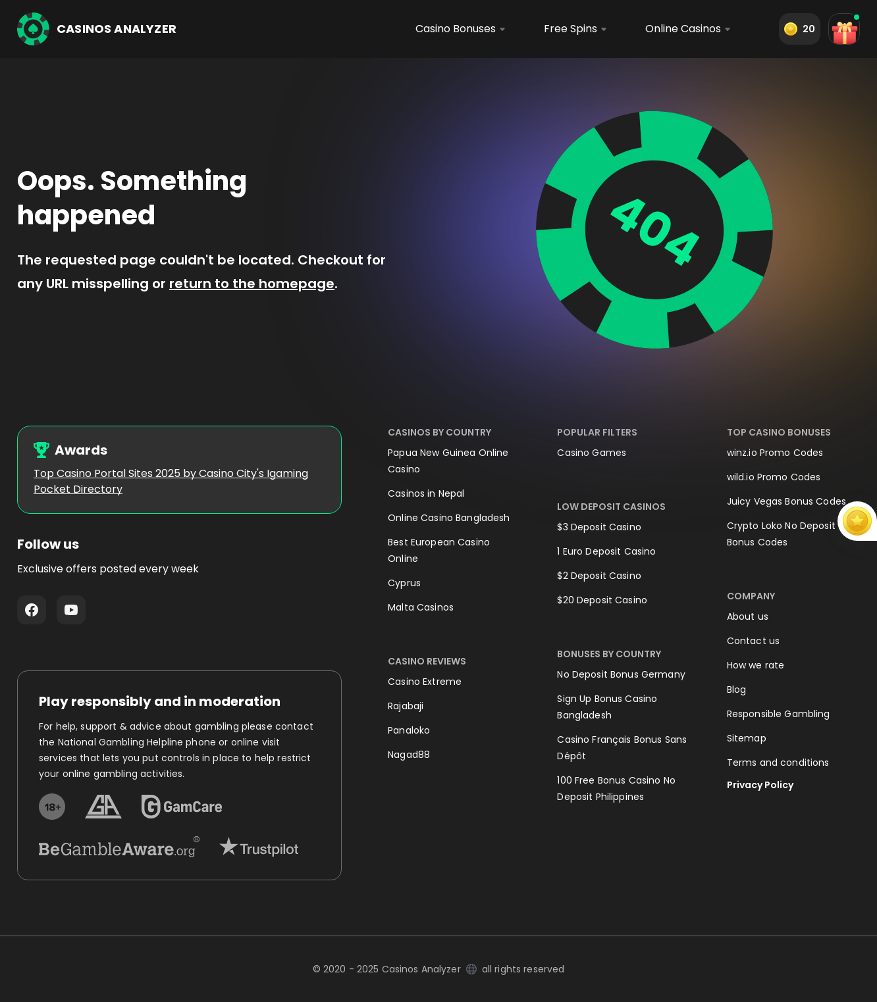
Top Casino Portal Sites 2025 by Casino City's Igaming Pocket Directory (171, 481)
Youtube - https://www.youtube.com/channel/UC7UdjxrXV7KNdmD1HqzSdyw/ (71, 610)
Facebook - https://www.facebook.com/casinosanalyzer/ (32, 610)
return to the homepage (251, 283)
